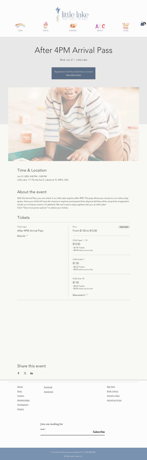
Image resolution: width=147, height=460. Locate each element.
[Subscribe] (98, 432)
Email (42, 429)
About (20, 387)
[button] (142, 23)
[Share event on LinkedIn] (31, 373)
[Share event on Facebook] (18, 373)
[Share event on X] (25, 373)
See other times (73, 75)
